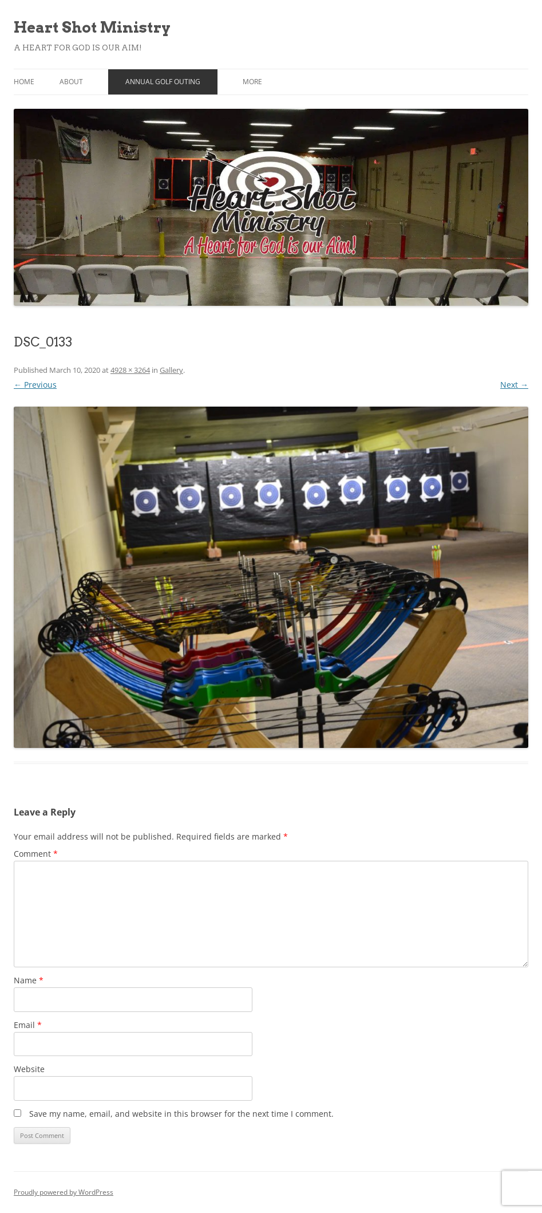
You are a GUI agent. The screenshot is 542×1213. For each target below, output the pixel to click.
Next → (514, 384)
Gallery (171, 370)
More (252, 81)
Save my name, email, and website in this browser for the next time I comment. (181, 1113)
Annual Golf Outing (162, 81)
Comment (36, 853)
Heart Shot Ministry (92, 27)
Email (28, 1024)
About (71, 81)
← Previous (35, 384)
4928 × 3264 (130, 370)
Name (28, 980)
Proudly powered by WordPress (63, 1192)
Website (29, 1069)
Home (24, 81)
